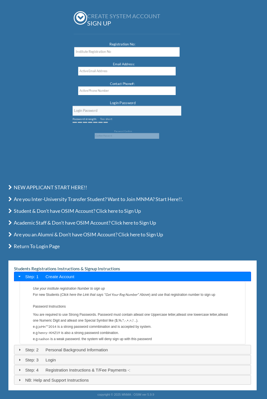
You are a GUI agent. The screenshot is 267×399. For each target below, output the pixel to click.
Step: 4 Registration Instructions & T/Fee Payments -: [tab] (73, 370)
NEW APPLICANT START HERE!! (47, 187)
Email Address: (123, 63)
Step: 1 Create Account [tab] (46, 276)
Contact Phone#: (122, 83)
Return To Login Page (34, 246)
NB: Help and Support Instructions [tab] (53, 380)
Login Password (123, 103)
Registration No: (123, 44)
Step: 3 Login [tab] (36, 360)
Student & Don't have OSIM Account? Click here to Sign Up (74, 211)
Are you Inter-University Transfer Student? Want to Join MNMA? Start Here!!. (95, 199)
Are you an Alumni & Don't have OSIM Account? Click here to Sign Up (85, 234)
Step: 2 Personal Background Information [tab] (62, 349)
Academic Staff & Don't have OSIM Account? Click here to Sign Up (82, 223)
